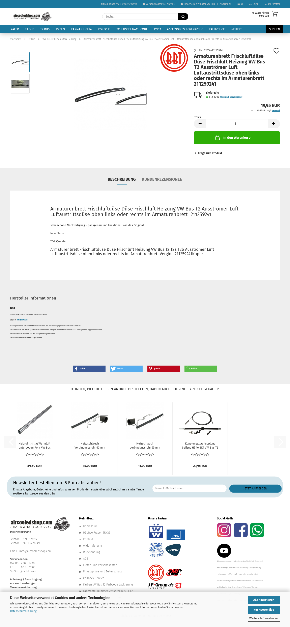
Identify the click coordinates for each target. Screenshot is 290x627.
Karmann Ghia (81, 29)
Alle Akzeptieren (263, 600)
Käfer (14, 29)
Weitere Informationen (264, 618)
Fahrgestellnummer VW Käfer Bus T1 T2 (108, 591)
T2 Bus (45, 29)
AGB (85, 558)
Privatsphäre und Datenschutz (102, 571)
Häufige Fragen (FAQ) (96, 532)
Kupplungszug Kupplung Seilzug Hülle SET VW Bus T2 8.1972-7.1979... (200, 446)
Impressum (90, 526)
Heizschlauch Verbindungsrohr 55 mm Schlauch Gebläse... (145, 446)
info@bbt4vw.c (22, 320)
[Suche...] (183, 16)
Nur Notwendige (264, 609)
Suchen (274, 29)
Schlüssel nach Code (132, 29)
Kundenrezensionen (162, 179)
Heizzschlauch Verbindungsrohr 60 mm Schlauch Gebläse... (90, 446)
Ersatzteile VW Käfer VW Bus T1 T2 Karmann (206, 4)
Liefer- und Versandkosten (100, 565)
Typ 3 (157, 29)
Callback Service (93, 578)
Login (254, 4)
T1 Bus (29, 29)
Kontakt (88, 539)
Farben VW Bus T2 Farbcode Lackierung (108, 584)
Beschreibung (122, 179)
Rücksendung (91, 552)
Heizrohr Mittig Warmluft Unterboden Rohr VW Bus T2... (35, 446)
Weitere (236, 29)
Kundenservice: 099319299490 (119, 4)
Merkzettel (272, 4)
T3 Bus (60, 29)
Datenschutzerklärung (23, 610)
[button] (200, 123)
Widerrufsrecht (92, 545)
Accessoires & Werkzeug (185, 29)
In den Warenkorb (232, 137)
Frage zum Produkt (210, 153)
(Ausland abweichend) (231, 97)
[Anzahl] (237, 123)
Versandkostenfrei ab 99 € (159, 4)
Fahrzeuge (217, 29)
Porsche (104, 29)
